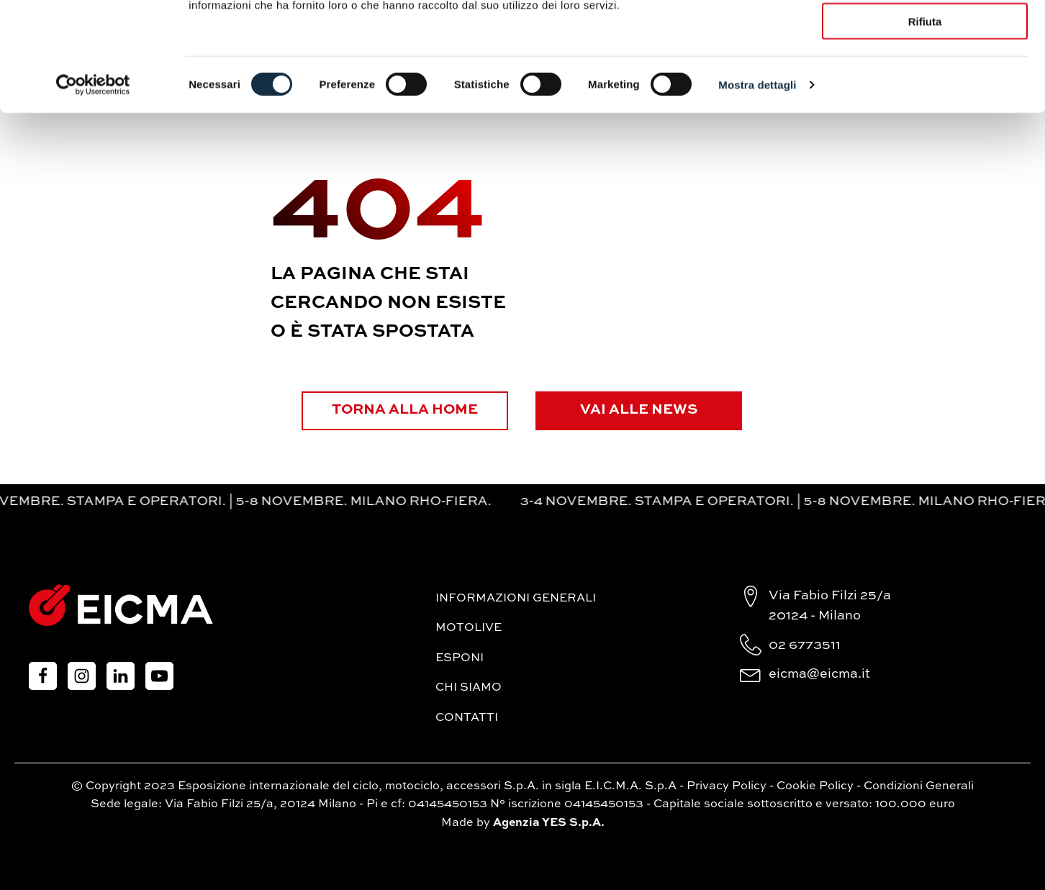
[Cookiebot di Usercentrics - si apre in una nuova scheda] (93, 184)
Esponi (459, 657)
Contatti (466, 718)
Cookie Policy (815, 785)
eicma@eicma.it (819, 674)
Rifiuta (925, 120)
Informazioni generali (515, 598)
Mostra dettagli (757, 184)
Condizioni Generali (919, 785)
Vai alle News (641, 410)
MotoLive (468, 628)
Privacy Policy (726, 785)
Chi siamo (468, 688)
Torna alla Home (404, 410)
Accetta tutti (925, 35)
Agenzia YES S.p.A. (549, 822)
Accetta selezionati (924, 78)
